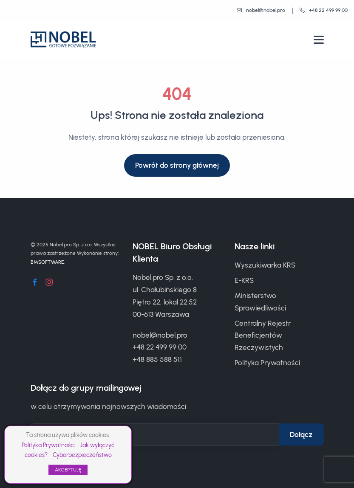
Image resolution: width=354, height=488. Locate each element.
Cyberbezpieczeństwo (82, 455)
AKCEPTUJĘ (68, 470)
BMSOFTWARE (47, 262)
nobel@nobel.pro (160, 335)
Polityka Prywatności (48, 445)
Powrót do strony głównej (177, 165)
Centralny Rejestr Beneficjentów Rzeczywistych (263, 335)
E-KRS (244, 280)
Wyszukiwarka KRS (265, 265)
